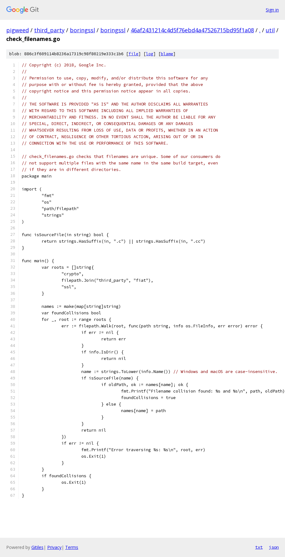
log (149, 53)
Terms (71, 547)
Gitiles (37, 547)
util (270, 30)
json (274, 547)
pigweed (17, 30)
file (133, 53)
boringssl (82, 30)
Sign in (272, 10)
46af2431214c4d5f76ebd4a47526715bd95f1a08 (192, 30)
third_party (49, 30)
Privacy (54, 547)
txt (259, 547)
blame (167, 53)
